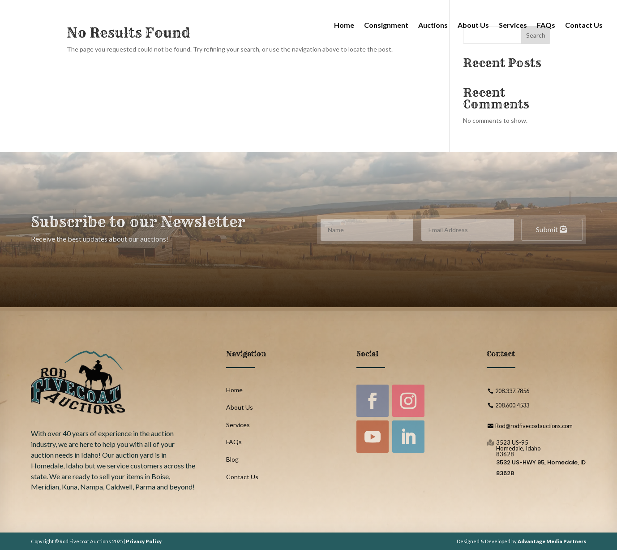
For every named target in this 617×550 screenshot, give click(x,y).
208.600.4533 (512, 405)
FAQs (546, 25)
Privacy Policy (144, 541)
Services (513, 25)
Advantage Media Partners (552, 541)
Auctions (433, 25)
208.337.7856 (512, 390)
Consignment (386, 25)
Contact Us (584, 25)
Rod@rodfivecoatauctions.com (534, 425)
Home (344, 25)
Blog (232, 459)
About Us (473, 25)
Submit (547, 229)
